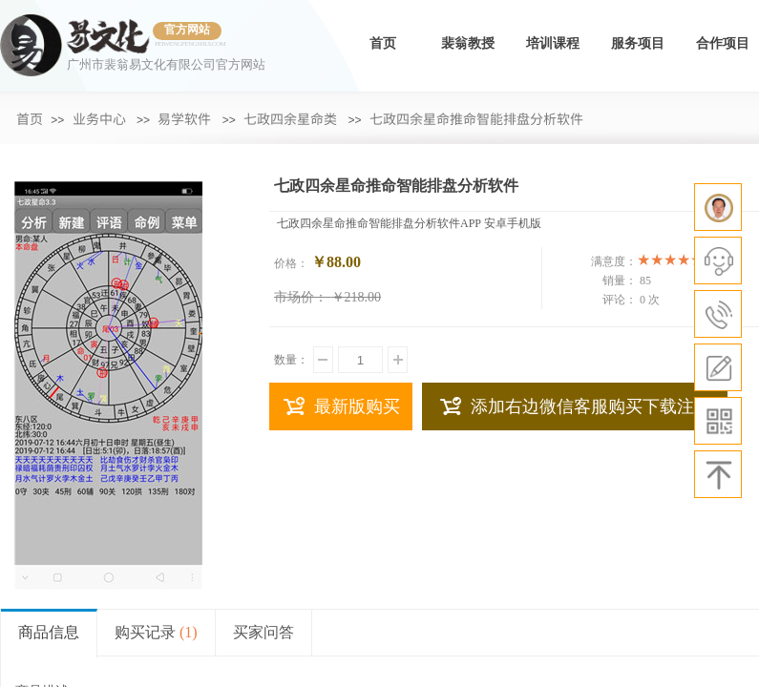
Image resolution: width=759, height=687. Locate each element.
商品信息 (48, 632)
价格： (291, 263)
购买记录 (156, 632)
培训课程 (553, 43)
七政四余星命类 (290, 118)
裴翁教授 (468, 43)
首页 (382, 43)
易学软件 (184, 118)
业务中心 (99, 118)
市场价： (300, 297)
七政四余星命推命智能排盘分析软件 (476, 118)
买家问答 (263, 632)
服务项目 (637, 43)
